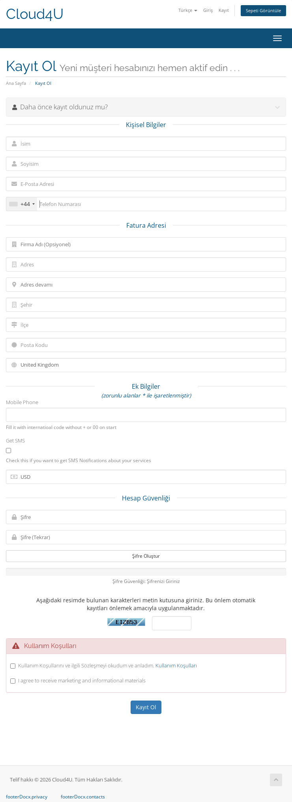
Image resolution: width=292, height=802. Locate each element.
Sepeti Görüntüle (263, 10)
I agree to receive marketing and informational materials (82, 680)
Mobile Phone (22, 402)
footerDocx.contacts (83, 797)
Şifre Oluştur (146, 556)
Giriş (208, 10)
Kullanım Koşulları (176, 665)
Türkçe (187, 10)
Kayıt (224, 10)
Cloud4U (35, 14)
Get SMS (15, 440)
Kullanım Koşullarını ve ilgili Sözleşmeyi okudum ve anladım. (107, 665)
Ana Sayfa (16, 83)
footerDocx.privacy (26, 797)
